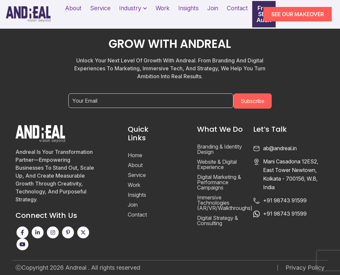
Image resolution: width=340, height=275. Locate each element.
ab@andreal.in (280, 148)
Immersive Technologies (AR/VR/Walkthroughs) (225, 202)
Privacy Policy (305, 268)
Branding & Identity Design (219, 149)
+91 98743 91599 (285, 200)
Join (212, 8)
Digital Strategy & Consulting (217, 220)
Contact (237, 8)
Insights (188, 8)
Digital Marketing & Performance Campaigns (219, 182)
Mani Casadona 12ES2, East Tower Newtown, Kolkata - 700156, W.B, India (290, 174)
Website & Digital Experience (217, 164)
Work (162, 8)
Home (135, 155)
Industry (130, 8)
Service (100, 8)
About (73, 8)
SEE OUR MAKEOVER (297, 14)
